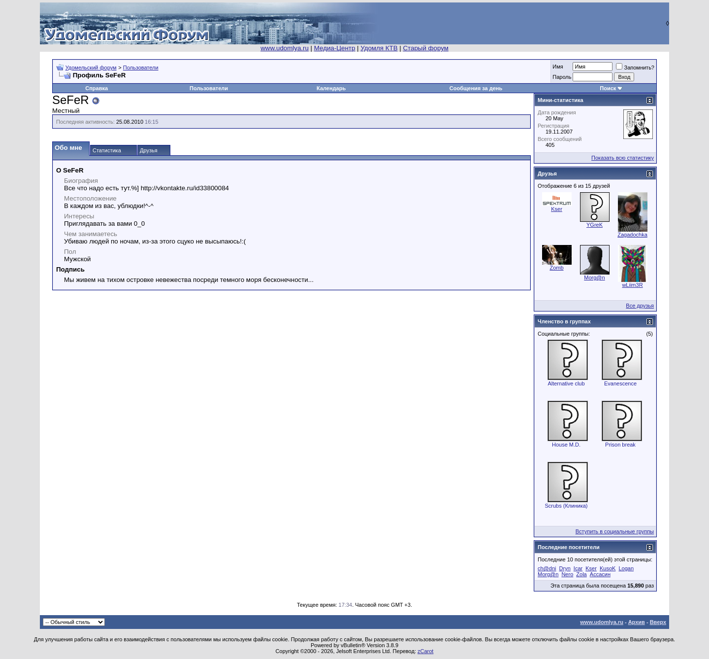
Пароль (561, 77)
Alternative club (566, 383)
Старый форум (425, 48)
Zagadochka (632, 235)
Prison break (620, 445)
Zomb (556, 268)
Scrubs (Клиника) (566, 506)
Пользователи (141, 67)
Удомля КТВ (378, 48)
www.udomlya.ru (284, 48)
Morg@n (594, 277)
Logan (626, 568)
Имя (557, 66)
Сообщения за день (476, 88)
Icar (578, 568)
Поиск (608, 88)
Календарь (331, 88)
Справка (96, 88)
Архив (636, 622)
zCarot (425, 651)
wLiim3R (632, 285)
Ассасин (600, 574)
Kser (556, 209)
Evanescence (620, 383)
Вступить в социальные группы (615, 531)
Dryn (565, 568)
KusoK (607, 568)
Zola (581, 574)
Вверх (658, 622)
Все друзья (640, 306)
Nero (567, 574)
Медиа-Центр (334, 48)
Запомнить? (635, 67)
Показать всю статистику (622, 158)
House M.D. (566, 445)
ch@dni (547, 568)
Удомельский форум (91, 67)
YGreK (594, 225)
